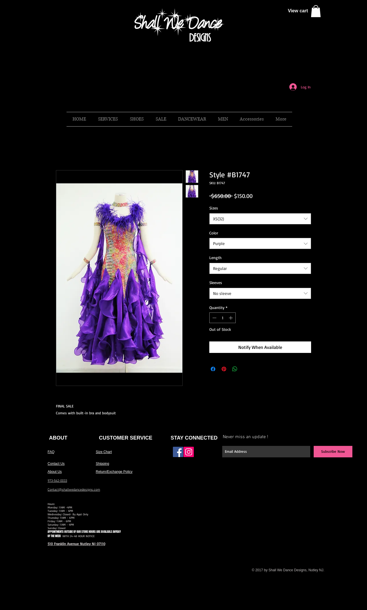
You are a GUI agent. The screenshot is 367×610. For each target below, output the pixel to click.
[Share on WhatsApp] (234, 369)
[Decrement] (213, 318)
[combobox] (260, 218)
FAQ (51, 452)
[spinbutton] (222, 318)
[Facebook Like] (207, 454)
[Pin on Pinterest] (223, 369)
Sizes (213, 207)
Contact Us (56, 464)
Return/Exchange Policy (114, 472)
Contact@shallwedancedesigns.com (74, 490)
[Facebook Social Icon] (178, 452)
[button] (316, 11)
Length (215, 257)
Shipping (102, 464)
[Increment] (231, 318)
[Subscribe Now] (333, 451)
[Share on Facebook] (213, 369)
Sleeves (215, 282)
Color (213, 232)
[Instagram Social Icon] (189, 452)
